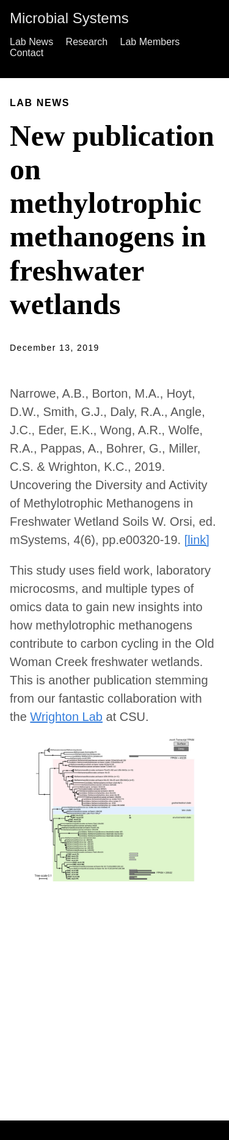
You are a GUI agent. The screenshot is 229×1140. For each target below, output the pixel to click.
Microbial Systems (69, 18)
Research (86, 42)
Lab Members (150, 42)
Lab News (31, 42)
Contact (26, 53)
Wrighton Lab (66, 716)
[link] (196, 540)
